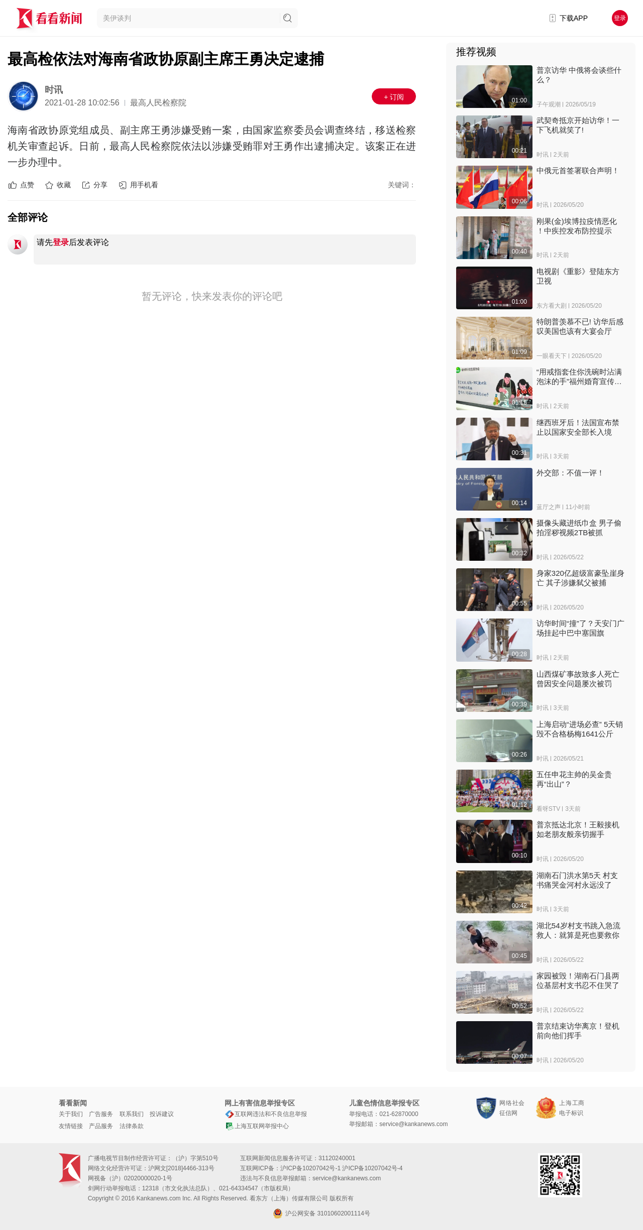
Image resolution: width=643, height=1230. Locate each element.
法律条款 (132, 1126)
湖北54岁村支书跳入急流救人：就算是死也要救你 (578, 930)
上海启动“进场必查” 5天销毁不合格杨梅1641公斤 (580, 729)
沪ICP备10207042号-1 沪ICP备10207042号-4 (341, 1168)
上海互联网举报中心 (257, 1126)
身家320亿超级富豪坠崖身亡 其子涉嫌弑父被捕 (580, 578)
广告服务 (101, 1114)
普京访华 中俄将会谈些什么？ (579, 75)
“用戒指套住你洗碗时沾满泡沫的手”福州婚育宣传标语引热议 (579, 376)
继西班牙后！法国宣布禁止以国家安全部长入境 (578, 427)
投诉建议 (162, 1114)
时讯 (54, 90)
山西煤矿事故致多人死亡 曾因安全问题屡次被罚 (578, 679)
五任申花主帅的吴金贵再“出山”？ (574, 779)
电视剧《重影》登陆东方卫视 (578, 276)
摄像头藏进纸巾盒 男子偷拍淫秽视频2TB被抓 (579, 528)
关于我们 (71, 1114)
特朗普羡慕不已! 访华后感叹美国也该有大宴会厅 (580, 326)
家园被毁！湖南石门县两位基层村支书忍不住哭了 (578, 980)
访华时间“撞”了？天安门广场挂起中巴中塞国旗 (580, 628)
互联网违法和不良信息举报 (266, 1114)
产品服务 (101, 1126)
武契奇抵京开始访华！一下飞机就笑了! (578, 125)
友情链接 (71, 1126)
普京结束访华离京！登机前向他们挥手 (578, 1031)
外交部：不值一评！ (570, 472)
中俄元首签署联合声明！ (578, 170)
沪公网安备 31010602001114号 (321, 1213)
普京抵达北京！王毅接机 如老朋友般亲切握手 (578, 829)
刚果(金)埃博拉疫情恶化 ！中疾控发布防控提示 (577, 226)
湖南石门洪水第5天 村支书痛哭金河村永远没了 (577, 880)
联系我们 (132, 1114)
